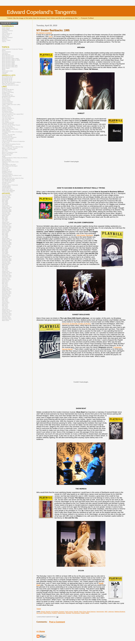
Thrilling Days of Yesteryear (10, 185)
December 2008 (6, 244)
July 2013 (5, 308)
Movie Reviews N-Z (7, 57)
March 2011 (5, 281)
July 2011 (5, 286)
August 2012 (5, 302)
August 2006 (5, 206)
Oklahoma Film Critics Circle (10, 161)
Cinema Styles (6, 100)
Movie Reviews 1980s (8, 62)
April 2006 (5, 200)
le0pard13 (5, 32)
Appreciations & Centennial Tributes (12, 49)
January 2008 (6, 229)
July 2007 (5, 221)
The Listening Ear (7, 145)
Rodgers (54, 613)
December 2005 (6, 195)
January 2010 (6, 261)
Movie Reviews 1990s (8, 64)
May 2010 (5, 267)
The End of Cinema (7, 112)
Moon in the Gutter (7, 153)
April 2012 (5, 298)
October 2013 (6, 312)
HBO (106, 611)
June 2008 (5, 236)
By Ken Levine (6, 97)
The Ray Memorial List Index (10, 85)
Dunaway (61, 611)
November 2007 (6, 226)
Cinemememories (7, 103)
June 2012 (5, 301)
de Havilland (54, 611)
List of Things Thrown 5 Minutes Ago (12, 146)
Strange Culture (6, 182)
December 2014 (6, 319)
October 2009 (6, 257)
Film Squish (5, 121)
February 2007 (6, 214)
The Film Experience (8, 118)
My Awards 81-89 (7, 78)
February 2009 (6, 246)
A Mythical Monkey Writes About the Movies (14, 157)
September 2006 (7, 207)
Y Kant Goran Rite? (7, 191)
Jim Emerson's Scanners (9, 137)
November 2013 (6, 313)
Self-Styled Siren (7, 176)
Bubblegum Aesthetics (8, 96)
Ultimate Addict (6, 186)
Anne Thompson (7, 91)
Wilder (87, 613)
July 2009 (5, 253)
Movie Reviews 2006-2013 (9, 66)
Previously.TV (6, 170)
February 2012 (6, 296)
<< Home (40, 631)
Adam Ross (5, 36)
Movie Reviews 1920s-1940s (10, 58)
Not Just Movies (6, 160)
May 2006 (5, 201)
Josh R (4, 41)
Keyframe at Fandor (8, 138)
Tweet (38, 609)
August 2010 (5, 271)
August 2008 (5, 238)
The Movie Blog (6, 155)
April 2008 (5, 233)
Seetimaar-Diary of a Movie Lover (12, 175)
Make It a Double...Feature (9, 148)
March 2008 (5, 231)
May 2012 (5, 300)
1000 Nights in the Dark (9, 164)
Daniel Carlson (6, 107)
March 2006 (5, 199)
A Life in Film (6, 142)
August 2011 (5, 287)
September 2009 (7, 256)
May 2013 (5, 305)
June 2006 (5, 203)
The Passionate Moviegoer (10, 166)
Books (4, 50)
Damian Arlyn (6, 34)
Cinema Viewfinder (7, 101)
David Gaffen (6, 29)
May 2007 (5, 218)
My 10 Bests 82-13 (7, 76)
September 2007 (7, 223)
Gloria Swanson (91, 611)
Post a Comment (57, 622)
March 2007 (5, 215)
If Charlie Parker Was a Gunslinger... (12, 131)
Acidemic (4, 88)
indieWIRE (5, 133)
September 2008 (7, 240)
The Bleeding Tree (7, 95)
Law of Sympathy (7, 140)
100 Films (5, 163)
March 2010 (5, 264)
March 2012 (5, 297)
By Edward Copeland (44, 33)
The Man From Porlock (8, 149)
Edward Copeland (7, 37)
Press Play (5, 168)
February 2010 (6, 263)
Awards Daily (6, 93)
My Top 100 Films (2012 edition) (11, 82)
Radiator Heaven (7, 171)
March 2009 (5, 248)
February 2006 (6, 197)
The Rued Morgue (7, 174)
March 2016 (5, 320)
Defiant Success (6, 108)
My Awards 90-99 (7, 79)
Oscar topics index (7, 71)
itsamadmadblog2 (7, 136)
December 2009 (6, 260)
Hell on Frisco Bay (7, 126)
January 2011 (6, 278)
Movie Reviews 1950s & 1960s (11, 60)
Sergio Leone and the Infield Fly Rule (13, 178)
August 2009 (5, 255)
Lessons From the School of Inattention (13, 141)
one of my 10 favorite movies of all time (76, 324)
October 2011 (6, 290)
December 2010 (6, 276)
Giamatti (76, 611)
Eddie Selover (6, 28)
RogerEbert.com (7, 172)
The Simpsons (76, 613)
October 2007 (6, 225)
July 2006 (5, 204)
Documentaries (6, 51)
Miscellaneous (6, 54)
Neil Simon (39, 613)
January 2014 (6, 316)
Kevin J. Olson (6, 40)
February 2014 (6, 317)
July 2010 (5, 270)
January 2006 (6, 196)
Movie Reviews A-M (8, 56)
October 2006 (6, 208)
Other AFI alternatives (8, 83)
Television (5, 72)
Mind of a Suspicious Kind (9, 152)
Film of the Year (6, 119)
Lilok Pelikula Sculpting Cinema (11, 144)
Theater (83, 613)
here (50, 36)
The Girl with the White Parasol (11, 125)
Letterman (111, 611)
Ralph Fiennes (47, 613)
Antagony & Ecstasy (8, 92)
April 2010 (5, 266)
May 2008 (5, 234)
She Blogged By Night (8, 179)
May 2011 (5, 283)
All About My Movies (8, 89)
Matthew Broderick (119, 611)
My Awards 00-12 (7, 81)
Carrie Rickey (6, 99)
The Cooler (5, 106)
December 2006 (6, 211)
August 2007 (5, 222)
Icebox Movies (6, 130)
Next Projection (6, 159)
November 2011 (6, 291)
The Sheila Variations (8, 181)
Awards (43, 611)
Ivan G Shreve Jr (7, 33)
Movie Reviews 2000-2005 (9, 65)
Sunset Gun (5, 183)
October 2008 (6, 241)
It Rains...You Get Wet (8, 134)
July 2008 (5, 237)
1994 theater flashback (84, 235)
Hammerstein (100, 611)
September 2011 (7, 289)
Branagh (48, 611)
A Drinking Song (6, 111)
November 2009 (6, 259)
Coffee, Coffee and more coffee (11, 104)
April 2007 (5, 216)
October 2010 (6, 274)
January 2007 (6, 212)
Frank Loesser (69, 611)
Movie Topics (6, 68)
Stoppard (68, 613)
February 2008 (6, 230)
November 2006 (6, 210)
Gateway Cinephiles (8, 123)
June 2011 (5, 285)
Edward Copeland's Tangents (42, 12)
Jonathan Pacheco (7, 30)
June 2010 (5, 268)
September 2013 (7, 311)
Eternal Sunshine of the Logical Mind (12, 114)
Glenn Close (82, 611)
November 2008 (6, 242)
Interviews (5, 53)
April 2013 (5, 304)
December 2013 (6, 315)
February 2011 (6, 279)
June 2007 (5, 219)
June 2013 (5, 306)
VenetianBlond (6, 187)
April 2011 (5, 282)
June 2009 (5, 252)
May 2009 (5, 251)
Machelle (4, 39)
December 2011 (6, 293)
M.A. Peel (5, 151)
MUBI (3, 156)
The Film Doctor (6, 116)
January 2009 (6, 245)
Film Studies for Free (8, 122)
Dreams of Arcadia (7, 110)
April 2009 (5, 249)
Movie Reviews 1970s (8, 61)
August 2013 (5, 309)
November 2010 (6, 275)
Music (3, 69)
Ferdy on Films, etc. (8, 115)
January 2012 (6, 294)
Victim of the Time (7, 189)
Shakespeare (61, 613)
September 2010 (7, 272)
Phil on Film (5, 167)
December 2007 (6, 227)
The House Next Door (8, 127)
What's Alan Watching (8, 190)
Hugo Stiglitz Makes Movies (10, 129)
